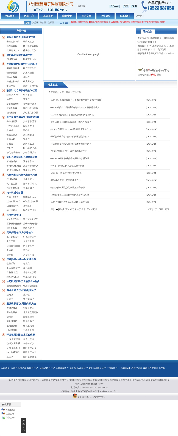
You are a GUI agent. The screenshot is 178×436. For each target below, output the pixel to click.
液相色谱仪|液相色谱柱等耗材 (22, 157)
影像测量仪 (12, 312)
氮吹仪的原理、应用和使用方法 (66, 180)
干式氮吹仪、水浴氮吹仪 (118, 368)
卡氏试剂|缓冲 (13, 268)
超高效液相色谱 (30, 166)
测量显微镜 (28, 317)
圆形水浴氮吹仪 (30, 46)
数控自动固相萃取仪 (100, 22)
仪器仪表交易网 (150, 368)
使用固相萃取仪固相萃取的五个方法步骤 (70, 195)
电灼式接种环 (29, 68)
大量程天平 (28, 241)
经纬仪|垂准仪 (29, 348)
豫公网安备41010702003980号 (91, 397)
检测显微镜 (28, 308)
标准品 (26, 263)
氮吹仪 (73, 368)
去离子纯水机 (13, 197)
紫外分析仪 (12, 228)
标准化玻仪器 (13, 277)
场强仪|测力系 (13, 343)
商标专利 (67, 16)
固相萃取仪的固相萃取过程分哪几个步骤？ (71, 122)
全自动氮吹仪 (72, 22)
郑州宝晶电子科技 (97, 368)
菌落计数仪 (12, 77)
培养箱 (10, 254)
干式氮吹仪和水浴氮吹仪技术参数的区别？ (71, 144)
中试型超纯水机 (30, 201)
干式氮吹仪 (115, 22)
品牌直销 (48, 16)
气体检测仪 (28, 188)
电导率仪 (27, 95)
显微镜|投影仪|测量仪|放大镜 (21, 303)
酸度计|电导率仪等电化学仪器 (22, 90)
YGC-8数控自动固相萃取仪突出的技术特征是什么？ (75, 107)
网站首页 (10, 16)
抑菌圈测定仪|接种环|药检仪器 (22, 64)
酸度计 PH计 (12, 95)
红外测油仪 (28, 299)
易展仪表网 (136, 368)
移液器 (10, 143)
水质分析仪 (12, 108)
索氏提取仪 (28, 143)
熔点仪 (26, 294)
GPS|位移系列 (13, 352)
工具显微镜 (28, 330)
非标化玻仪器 (29, 272)
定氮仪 (26, 139)
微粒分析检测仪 (30, 86)
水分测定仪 (28, 135)
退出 (159, 75)
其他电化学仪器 (30, 112)
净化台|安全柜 (13, 152)
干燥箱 (10, 250)
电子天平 (11, 241)
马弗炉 (26, 250)
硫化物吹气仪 (29, 50)
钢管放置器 (12, 72)
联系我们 (125, 16)
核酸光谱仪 (28, 228)
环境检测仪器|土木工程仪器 (21, 334)
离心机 (26, 130)
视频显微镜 (12, 325)
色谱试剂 (11, 263)
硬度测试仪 (28, 81)
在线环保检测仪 (30, 108)
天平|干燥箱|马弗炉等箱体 (20, 232)
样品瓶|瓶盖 (12, 272)
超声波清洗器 (13, 126)
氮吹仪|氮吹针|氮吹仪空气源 (21, 37)
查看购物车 (144, 75)
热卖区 (43, 22)
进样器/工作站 (30, 183)
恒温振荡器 (12, 135)
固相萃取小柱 (29, 59)
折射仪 (10, 299)
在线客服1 (10, 410)
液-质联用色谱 (13, 170)
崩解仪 (26, 77)
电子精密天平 (29, 237)
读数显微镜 (12, 321)
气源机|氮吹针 (13, 50)
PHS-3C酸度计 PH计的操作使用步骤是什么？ (72, 129)
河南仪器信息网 (18, 368)
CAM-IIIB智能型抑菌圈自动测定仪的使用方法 (72, 114)
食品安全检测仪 (30, 286)
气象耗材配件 (13, 188)
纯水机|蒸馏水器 (15, 192)
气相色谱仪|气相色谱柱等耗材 (22, 175)
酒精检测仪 (12, 112)
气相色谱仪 (12, 179)
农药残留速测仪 (14, 286)
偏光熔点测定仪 (30, 312)
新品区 (35, 22)
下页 (161, 209)
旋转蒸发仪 (28, 126)
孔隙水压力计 (29, 352)
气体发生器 (12, 183)
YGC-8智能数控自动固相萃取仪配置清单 (70, 202)
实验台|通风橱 (29, 152)
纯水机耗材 (12, 210)
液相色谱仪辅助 (14, 166)
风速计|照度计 (29, 339)
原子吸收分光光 (14, 223)
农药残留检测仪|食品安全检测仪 (23, 281)
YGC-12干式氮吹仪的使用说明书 (66, 173)
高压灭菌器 (28, 72)
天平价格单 (28, 246)
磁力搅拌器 (12, 121)
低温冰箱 (11, 139)
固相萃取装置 (139, 22)
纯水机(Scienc (29, 197)
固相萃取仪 (85, 22)
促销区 (51, 22)
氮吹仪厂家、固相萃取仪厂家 (41, 368)
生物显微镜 (12, 308)
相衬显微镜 (12, 330)
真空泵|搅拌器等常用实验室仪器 (23, 117)
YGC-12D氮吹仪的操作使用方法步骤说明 (70, 158)
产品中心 (29, 16)
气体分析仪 (28, 343)
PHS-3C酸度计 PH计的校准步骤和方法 (69, 151)
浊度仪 (10, 99)
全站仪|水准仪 (13, 348)
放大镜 (10, 317)
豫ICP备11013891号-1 (107, 391)
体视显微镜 (28, 325)
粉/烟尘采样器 (13, 339)
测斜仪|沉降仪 (29, 357)
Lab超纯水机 (12, 206)
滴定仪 (26, 99)
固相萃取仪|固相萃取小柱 (19, 55)
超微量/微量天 (13, 246)
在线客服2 (10, 413)
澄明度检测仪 (13, 81)
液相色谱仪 (12, 161)
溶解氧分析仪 (13, 103)
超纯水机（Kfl (13, 201)
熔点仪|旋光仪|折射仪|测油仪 (21, 290)
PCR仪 (10, 148)
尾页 (167, 209)
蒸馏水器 (27, 206)
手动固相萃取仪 (153, 22)
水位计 (10, 357)
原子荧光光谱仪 (30, 223)
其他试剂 (27, 268)
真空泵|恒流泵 (29, 121)
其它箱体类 (28, 254)
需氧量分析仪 (29, 103)
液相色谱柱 (28, 161)
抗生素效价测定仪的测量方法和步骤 (68, 187)
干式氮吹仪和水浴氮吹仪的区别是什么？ (70, 136)
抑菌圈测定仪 (13, 68)
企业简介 (105, 16)
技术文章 (86, 16)
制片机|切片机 (29, 148)
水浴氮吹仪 (127, 22)
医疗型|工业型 (29, 210)
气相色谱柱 (28, 179)
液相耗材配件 (29, 170)
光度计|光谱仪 (14, 214)
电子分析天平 (13, 237)
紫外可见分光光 (30, 219)
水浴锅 (10, 130)
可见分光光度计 (14, 219)
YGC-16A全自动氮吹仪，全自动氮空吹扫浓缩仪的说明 (76, 100)
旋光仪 (10, 294)
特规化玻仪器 (29, 277)
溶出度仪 (11, 86)
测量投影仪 (28, 321)
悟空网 (162, 368)
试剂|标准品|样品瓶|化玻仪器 (21, 259)
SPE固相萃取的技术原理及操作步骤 (67, 165)
